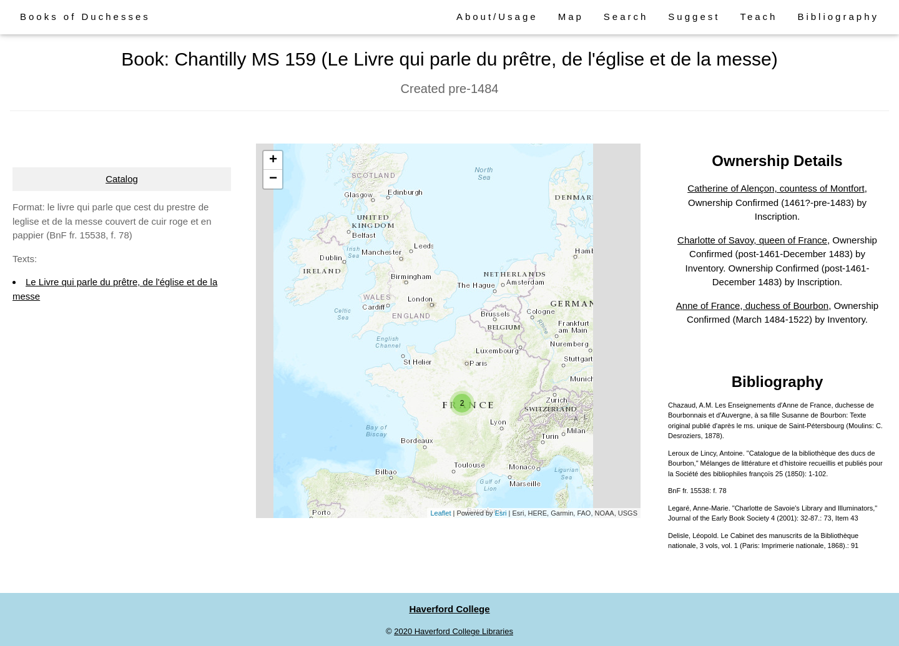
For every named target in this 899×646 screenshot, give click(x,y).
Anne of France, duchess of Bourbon (752, 305)
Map (571, 16)
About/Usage (497, 16)
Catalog (122, 179)
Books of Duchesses (85, 16)
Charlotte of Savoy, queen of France (752, 240)
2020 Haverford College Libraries (453, 631)
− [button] (273, 179)
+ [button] (273, 160)
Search (626, 16)
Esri (501, 513)
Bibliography (838, 16)
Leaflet (440, 513)
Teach (758, 16)
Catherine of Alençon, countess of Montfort (776, 188)
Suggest (694, 16)
